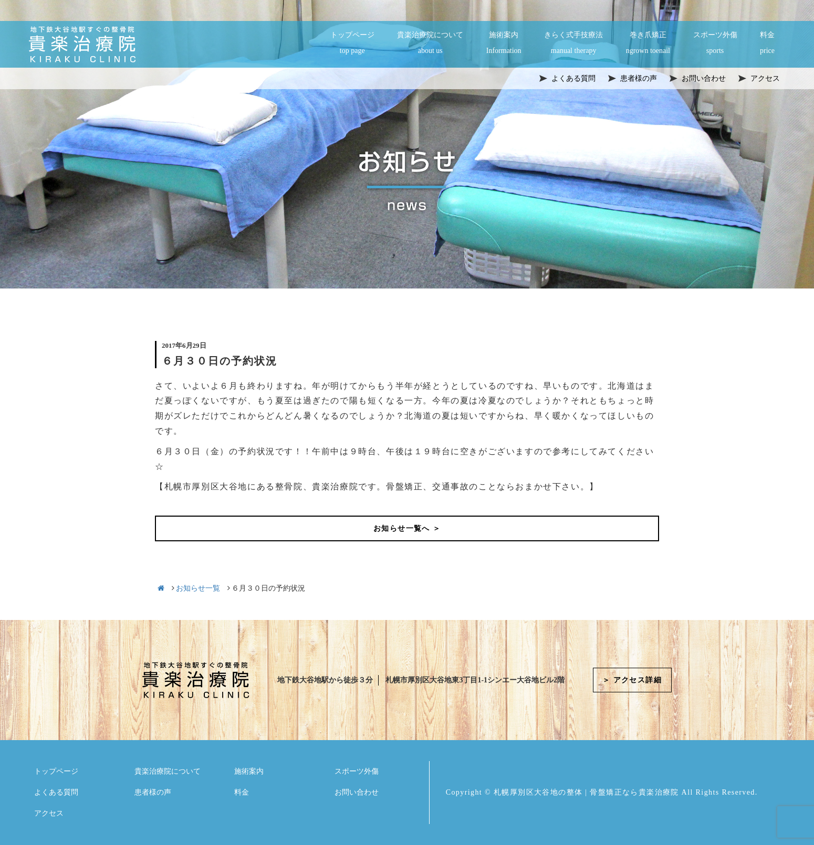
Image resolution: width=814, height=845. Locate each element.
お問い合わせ (357, 792)
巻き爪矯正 (648, 43)
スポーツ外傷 (715, 43)
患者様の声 (152, 792)
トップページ (352, 43)
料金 (767, 43)
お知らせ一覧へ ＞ (407, 528)
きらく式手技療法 (573, 43)
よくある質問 (56, 792)
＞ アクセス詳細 (632, 680)
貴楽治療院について (430, 43)
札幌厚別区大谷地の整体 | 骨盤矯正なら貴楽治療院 (586, 792)
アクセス (49, 813)
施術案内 (503, 43)
